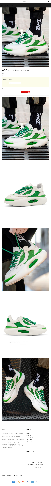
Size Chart (29, 435)
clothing (11, 5)
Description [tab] (7, 94)
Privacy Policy (30, 439)
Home (28, 433)
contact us (29, 446)
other (6, 5)
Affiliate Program (30, 443)
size (3, 83)
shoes (2, 5)
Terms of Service (30, 441)
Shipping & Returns (31, 437)
